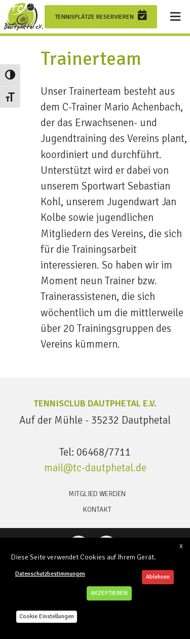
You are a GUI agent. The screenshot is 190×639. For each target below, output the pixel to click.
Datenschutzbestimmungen (50, 574)
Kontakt (97, 509)
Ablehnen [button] (158, 577)
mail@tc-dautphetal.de (95, 467)
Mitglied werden (97, 494)
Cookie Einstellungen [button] (46, 616)
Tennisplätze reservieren (101, 15)
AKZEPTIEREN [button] (109, 593)
